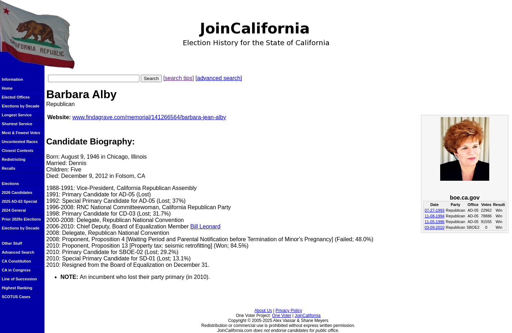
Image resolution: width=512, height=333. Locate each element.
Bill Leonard (205, 226)
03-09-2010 (434, 227)
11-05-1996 (434, 222)
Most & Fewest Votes (21, 133)
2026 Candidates (17, 192)
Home (7, 88)
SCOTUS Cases (16, 297)
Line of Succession (19, 279)
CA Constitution (16, 261)
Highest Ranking (17, 288)
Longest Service (17, 115)
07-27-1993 (434, 210)
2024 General (14, 210)
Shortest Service (17, 124)
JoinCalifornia (308, 315)
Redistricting (13, 159)
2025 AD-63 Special (19, 201)
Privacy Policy (289, 310)
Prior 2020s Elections (21, 219)
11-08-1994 (434, 216)
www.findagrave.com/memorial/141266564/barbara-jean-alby (149, 117)
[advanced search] (219, 78)
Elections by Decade (20, 106)
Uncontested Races (20, 141)
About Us (263, 310)
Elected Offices (16, 97)
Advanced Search (18, 252)
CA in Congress (16, 270)
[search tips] (178, 78)
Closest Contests (17, 150)
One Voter (281, 315)
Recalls (8, 168)
